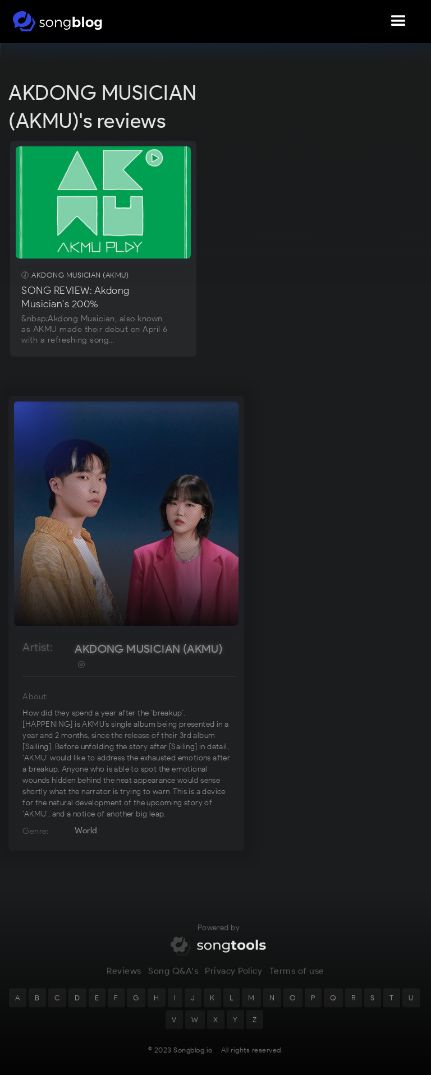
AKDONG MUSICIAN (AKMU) (149, 649)
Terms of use (296, 978)
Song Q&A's (173, 978)
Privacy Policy (233, 978)
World (86, 830)
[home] (57, 21)
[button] (398, 21)
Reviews (124, 978)
